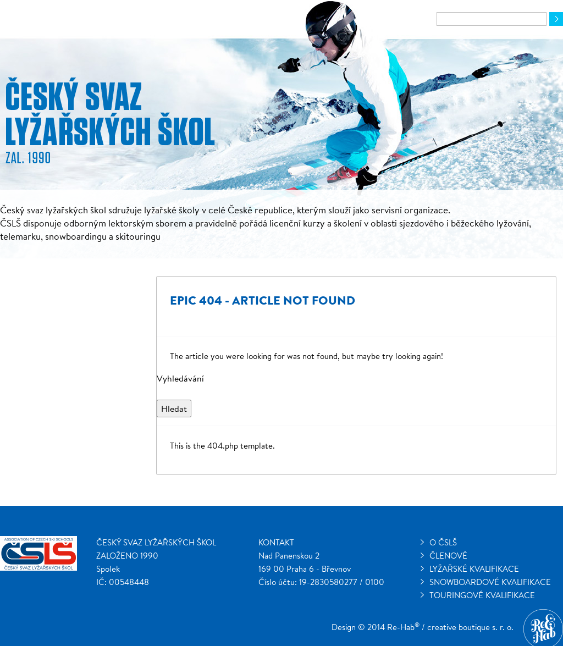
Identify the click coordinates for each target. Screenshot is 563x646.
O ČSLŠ (443, 542)
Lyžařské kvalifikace (474, 569)
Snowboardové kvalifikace (490, 582)
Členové (448, 555)
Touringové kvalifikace (482, 595)
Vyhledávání (180, 378)
